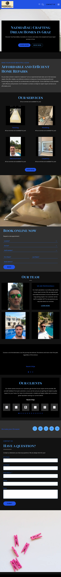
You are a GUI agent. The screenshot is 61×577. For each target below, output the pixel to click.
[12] (42, 413)
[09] (35, 413)
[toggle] (58, 4)
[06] (29, 413)
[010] (37, 413)
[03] (23, 413)
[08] (33, 413)
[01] (18, 413)
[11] (40, 413)
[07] (31, 413)
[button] (30, 170)
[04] (25, 413)
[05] (27, 413)
